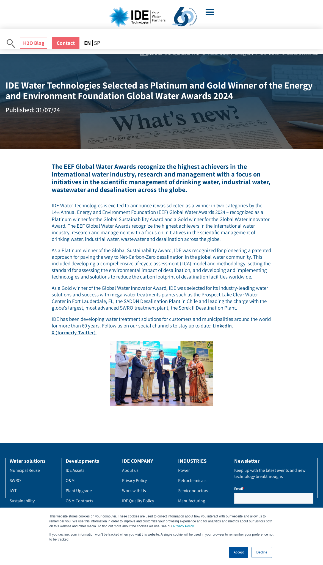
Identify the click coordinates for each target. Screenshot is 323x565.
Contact (66, 43)
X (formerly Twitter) (74, 332)
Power (184, 470)
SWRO (15, 480)
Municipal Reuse (25, 470)
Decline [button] (261, 552)
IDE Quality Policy (138, 501)
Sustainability (22, 501)
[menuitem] (88, 43)
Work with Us (134, 491)
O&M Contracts (79, 501)
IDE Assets (75, 470)
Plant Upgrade (79, 491)
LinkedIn (222, 326)
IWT (13, 491)
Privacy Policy (183, 526)
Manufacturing (191, 501)
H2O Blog (33, 43)
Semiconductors (193, 491)
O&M (70, 480)
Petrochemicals (192, 480)
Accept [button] (239, 552)
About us (130, 470)
